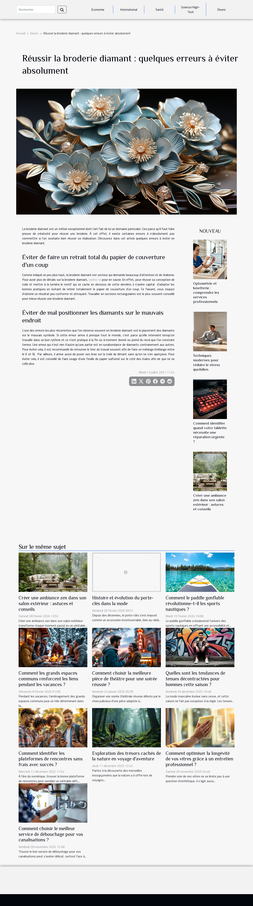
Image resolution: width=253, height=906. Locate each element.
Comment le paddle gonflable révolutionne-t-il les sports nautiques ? (195, 603)
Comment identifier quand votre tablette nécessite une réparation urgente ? (210, 432)
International (128, 9)
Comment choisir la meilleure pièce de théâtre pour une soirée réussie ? (124, 678)
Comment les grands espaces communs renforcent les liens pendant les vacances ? (48, 678)
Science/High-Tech (190, 9)
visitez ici (95, 279)
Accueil (20, 33)
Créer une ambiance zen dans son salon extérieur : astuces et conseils (52, 603)
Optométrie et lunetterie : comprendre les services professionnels (206, 292)
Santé (159, 9)
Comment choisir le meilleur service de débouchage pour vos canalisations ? (51, 834)
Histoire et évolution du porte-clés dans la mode (123, 600)
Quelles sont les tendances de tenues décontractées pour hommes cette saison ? (195, 678)
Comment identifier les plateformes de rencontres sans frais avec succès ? (51, 759)
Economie (97, 9)
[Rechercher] (36, 9)
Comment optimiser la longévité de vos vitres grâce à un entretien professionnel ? (199, 759)
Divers (221, 9)
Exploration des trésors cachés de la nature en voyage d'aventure (126, 756)
